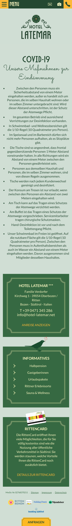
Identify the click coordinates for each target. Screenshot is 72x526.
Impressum (47, 492)
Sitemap (35, 492)
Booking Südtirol (36, 510)
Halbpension (38, 366)
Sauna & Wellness (38, 393)
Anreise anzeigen (36, 325)
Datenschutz (61, 492)
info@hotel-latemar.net (36, 314)
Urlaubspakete (38, 379)
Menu (12, 4)
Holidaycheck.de (40, 502)
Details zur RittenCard (36, 474)
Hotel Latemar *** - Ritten (36, 26)
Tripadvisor (56, 502)
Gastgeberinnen (38, 372)
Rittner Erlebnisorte (38, 386)
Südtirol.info (29, 502)
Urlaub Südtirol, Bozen (16, 502)
